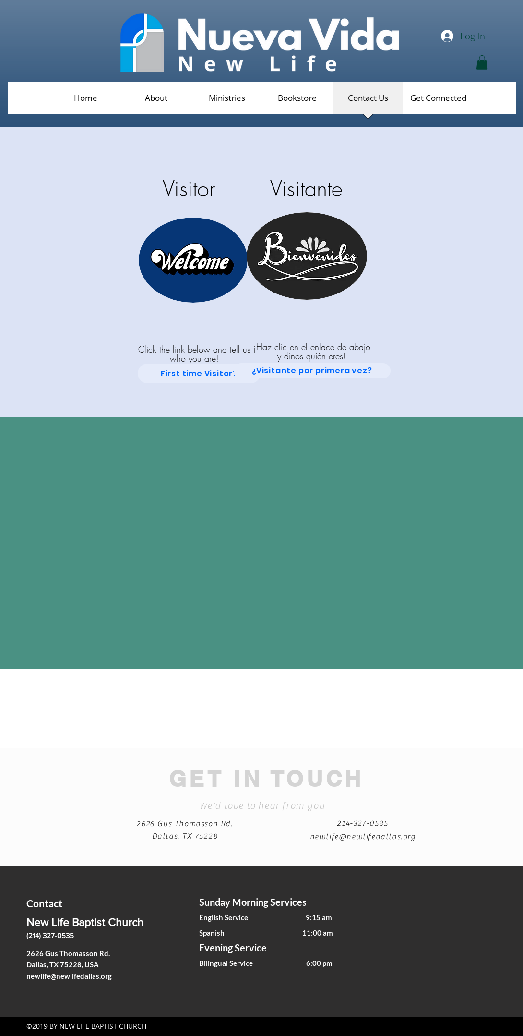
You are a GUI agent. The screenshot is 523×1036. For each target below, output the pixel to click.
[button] (482, 62)
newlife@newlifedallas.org (363, 836)
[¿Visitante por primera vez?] (312, 370)
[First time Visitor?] (199, 373)
